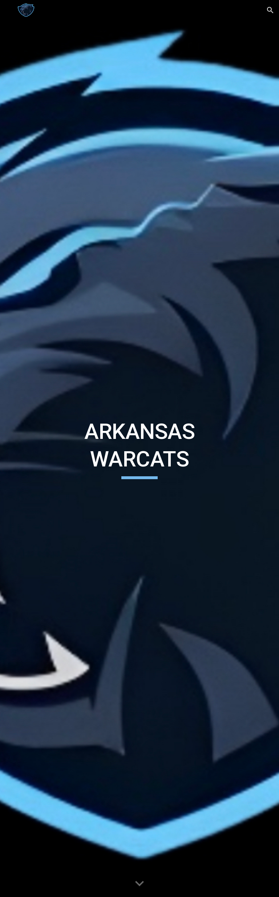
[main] (139, 448)
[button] (8, 10)
